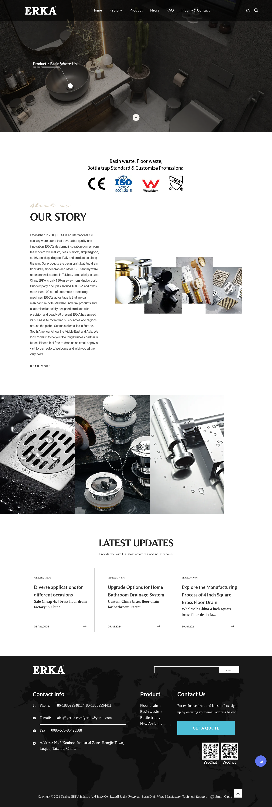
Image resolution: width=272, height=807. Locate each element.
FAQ (170, 10)
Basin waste (151, 711)
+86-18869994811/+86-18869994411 (83, 705)
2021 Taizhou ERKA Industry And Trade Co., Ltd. (84, 796)
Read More (108, 431)
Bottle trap (150, 717)
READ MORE (40, 366)
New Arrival (151, 723)
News (154, 10)
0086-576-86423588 (66, 730)
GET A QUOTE (206, 728)
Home (97, 10)
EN (248, 10)
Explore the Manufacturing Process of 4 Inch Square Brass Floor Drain (209, 594)
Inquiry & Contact (195, 10)
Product (136, 10)
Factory (116, 10)
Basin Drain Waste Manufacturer (162, 796)
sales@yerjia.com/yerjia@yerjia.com (84, 718)
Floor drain (51, 440)
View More (50, 468)
